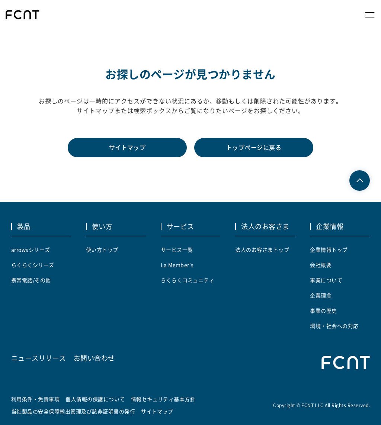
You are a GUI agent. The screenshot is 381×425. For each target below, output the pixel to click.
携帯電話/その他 (31, 280)
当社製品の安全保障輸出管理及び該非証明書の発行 (73, 411)
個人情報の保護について (95, 399)
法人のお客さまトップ (262, 249)
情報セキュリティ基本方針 (163, 399)
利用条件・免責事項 (35, 399)
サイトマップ (127, 147)
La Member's (177, 264)
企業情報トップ (329, 249)
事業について (326, 280)
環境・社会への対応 (334, 325)
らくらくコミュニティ (188, 280)
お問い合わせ (94, 358)
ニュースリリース (38, 358)
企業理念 (321, 295)
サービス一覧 (177, 249)
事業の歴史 (323, 310)
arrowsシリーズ (30, 249)
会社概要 (321, 264)
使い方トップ (102, 249)
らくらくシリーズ (32, 264)
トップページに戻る (253, 147)
